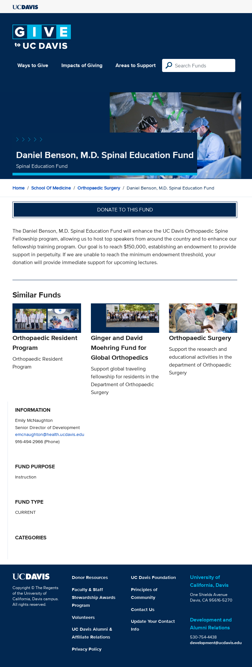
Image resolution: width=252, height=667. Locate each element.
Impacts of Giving (81, 65)
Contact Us (143, 609)
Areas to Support (136, 65)
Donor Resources (90, 577)
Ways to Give (32, 65)
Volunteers (83, 617)
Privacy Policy (86, 649)
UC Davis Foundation (153, 577)
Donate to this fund (125, 209)
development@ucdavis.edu (216, 643)
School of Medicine (51, 188)
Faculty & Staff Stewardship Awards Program (94, 597)
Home (18, 188)
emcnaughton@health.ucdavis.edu (49, 434)
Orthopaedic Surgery (98, 188)
